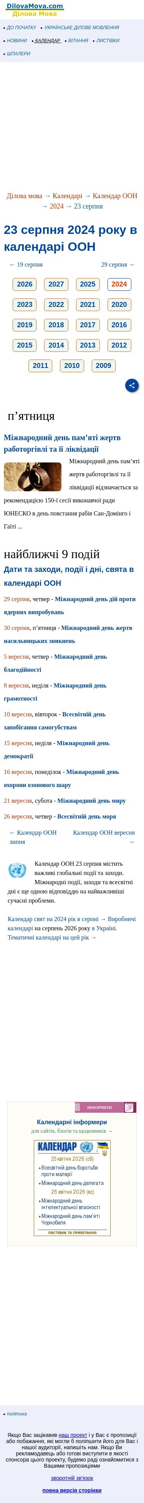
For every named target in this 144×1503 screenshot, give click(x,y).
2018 (56, 325)
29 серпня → (118, 264)
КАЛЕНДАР (46, 40)
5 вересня (16, 656)
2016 (119, 325)
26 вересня (18, 816)
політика (15, 1414)
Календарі (68, 196)
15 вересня (18, 743)
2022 (56, 304)
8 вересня (16, 685)
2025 (88, 284)
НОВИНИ (15, 40)
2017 (88, 325)
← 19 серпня (26, 264)
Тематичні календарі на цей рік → (52, 937)
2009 (103, 366)
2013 (88, 345)
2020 (119, 304)
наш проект (73, 1435)
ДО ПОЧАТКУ (20, 27)
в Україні (104, 928)
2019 (24, 325)
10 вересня (18, 714)
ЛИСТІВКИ (106, 40)
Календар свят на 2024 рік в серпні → (57, 919)
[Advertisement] (72, 127)
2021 (88, 304)
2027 (56, 284)
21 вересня (18, 800)
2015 (24, 345)
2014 (56, 345)
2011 (40, 366)
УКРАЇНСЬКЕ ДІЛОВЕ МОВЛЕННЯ (80, 27)
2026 (24, 284)
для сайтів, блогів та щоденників (72, 1131)
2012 (119, 345)
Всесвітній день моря (86, 816)
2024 (57, 206)
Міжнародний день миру (91, 800)
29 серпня (17, 599)
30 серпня (17, 628)
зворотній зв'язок (72, 1478)
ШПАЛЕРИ (17, 53)
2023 (24, 304)
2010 (71, 366)
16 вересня (18, 772)
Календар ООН (115, 196)
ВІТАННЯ (76, 40)
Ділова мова (24, 196)
